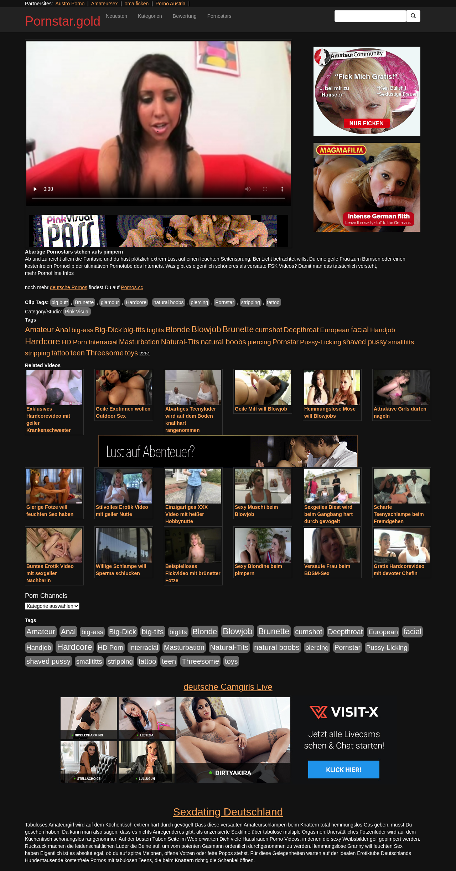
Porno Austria (171, 3)
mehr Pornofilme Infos (49, 273)
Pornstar (224, 302)
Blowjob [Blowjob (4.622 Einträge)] (206, 329)
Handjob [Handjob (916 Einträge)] (382, 330)
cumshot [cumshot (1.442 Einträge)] (269, 330)
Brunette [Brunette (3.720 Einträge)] (238, 329)
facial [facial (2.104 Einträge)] (360, 329)
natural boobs (169, 302)
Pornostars (219, 16)
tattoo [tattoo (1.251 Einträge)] (60, 353)
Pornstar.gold (62, 21)
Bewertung (185, 16)
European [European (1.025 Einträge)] (334, 330)
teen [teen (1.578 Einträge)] (78, 353)
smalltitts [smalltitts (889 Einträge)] (401, 342)
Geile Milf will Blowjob (261, 409)
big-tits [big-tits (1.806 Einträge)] (134, 329)
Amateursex (104, 3)
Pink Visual (77, 311)
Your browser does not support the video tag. (158, 123)
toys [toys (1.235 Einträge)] (131, 353)
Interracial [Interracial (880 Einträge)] (103, 342)
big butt (60, 302)
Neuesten (116, 16)
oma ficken (137, 3)
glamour (110, 302)
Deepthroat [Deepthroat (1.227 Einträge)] (301, 330)
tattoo (273, 302)
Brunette (84, 302)
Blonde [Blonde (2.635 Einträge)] (178, 329)
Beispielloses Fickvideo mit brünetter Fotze (193, 573)
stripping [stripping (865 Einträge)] (37, 353)
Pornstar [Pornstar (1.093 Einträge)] (286, 342)
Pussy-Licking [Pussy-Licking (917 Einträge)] (320, 342)
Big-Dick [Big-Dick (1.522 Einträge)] (108, 330)
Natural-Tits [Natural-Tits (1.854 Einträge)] (180, 342)
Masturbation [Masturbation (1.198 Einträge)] (139, 342)
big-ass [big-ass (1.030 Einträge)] (82, 330)
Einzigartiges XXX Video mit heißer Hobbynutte (186, 514)
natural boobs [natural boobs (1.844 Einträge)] (223, 342)
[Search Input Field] (370, 16)
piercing (199, 302)
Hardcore (136, 302)
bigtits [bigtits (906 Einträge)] (155, 330)
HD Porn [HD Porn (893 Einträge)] (74, 342)
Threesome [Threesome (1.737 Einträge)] (105, 353)
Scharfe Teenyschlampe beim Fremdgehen (399, 514)
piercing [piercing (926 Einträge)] (259, 342)
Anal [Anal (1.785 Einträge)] (62, 329)
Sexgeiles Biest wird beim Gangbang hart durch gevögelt (328, 514)
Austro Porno (70, 3)
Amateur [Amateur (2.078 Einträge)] (39, 329)
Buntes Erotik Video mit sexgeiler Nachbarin (50, 573)
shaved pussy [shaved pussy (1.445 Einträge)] (365, 342)
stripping (250, 302)
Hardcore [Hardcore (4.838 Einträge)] (42, 341)
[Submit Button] (413, 16)
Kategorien (150, 16)
